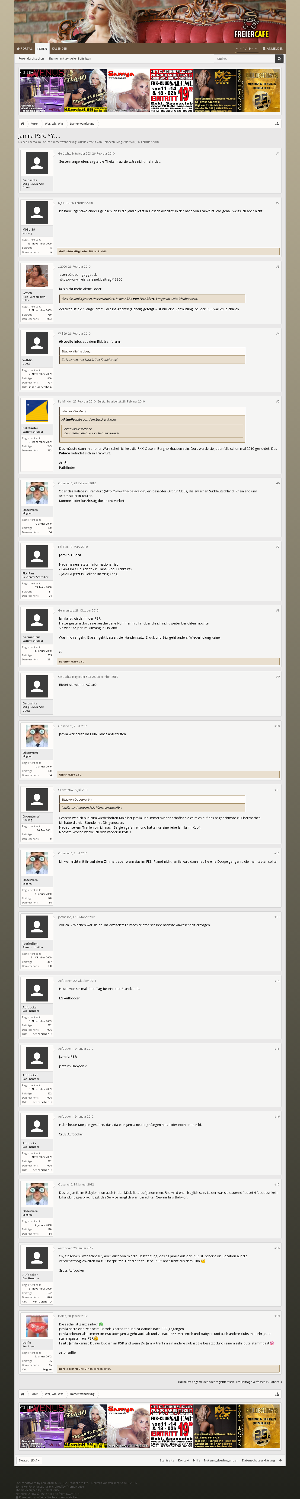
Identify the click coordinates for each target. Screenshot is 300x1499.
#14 (277, 980)
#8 (278, 610)
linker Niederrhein (40, 387)
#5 (278, 401)
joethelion (30, 944)
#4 (278, 333)
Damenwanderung (64, 142)
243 (50, 446)
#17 (277, 1184)
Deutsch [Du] (28, 1460)
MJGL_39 (28, 229)
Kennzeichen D (42, 1034)
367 (50, 961)
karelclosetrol (68, 1368)
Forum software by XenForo (52, 1483)
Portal (26, 48)
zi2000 (27, 293)
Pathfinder (30, 428)
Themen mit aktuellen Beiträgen (69, 58)
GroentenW (30, 816)
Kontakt (183, 1460)
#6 (278, 483)
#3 (278, 266)
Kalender (59, 48)
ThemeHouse (75, 1487)
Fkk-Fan (28, 573)
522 (50, 1025)
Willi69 (27, 360)
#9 (278, 676)
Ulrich (63, 774)
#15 (277, 1048)
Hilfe (196, 1460)
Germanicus (31, 637)
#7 (278, 546)
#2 (278, 203)
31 (50, 591)
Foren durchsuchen (31, 58)
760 (50, 314)
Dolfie (26, 1343)
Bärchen (64, 661)
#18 (277, 1248)
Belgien (47, 1369)
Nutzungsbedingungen (221, 1460)
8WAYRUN (73, 1494)
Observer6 (30, 510)
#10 (277, 726)
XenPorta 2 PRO (26, 1494)
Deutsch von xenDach (114, 1483)
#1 (278, 153)
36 (50, 1361)
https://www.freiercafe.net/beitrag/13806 (90, 279)
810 (50, 378)
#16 (277, 1116)
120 (50, 527)
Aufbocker (30, 1007)
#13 (277, 917)
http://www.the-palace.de (124, 491)
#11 (277, 790)
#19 (277, 1316)
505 (50, 655)
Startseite (167, 1460)
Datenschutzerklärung (258, 1460)
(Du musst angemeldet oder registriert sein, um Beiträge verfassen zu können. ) (230, 1382)
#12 (277, 853)
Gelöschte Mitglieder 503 (118, 142)
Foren (42, 49)
